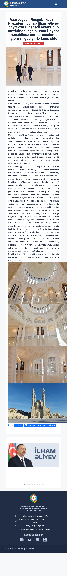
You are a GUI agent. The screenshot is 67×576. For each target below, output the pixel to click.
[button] (22, 485)
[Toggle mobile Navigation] (61, 4)
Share (10, 425)
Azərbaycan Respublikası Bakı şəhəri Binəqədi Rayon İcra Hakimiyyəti (18, 4)
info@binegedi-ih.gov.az (35, 526)
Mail (53, 425)
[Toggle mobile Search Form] (56, 3)
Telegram (43, 425)
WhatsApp (31, 425)
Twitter (19, 425)
